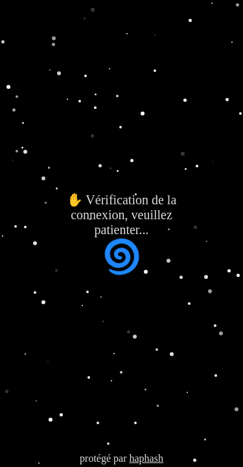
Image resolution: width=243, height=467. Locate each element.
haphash (146, 458)
